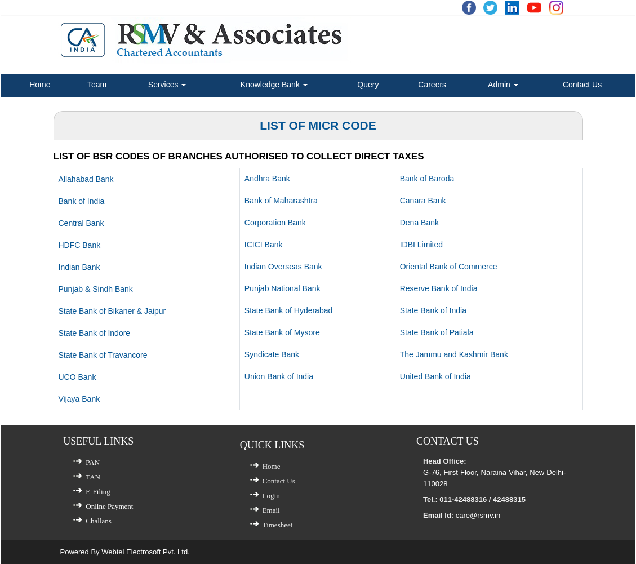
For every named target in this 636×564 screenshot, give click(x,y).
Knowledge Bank (274, 84)
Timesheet (278, 525)
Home (39, 84)
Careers (432, 84)
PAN (93, 462)
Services (167, 84)
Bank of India (82, 201)
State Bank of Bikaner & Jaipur (112, 311)
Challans (99, 521)
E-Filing (98, 491)
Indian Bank (79, 267)
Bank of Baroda (427, 178)
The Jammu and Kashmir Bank (454, 354)
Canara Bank (423, 200)
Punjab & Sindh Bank (96, 289)
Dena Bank (419, 222)
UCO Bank (77, 376)
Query (368, 84)
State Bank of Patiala (437, 332)
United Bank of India (435, 376)
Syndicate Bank (271, 354)
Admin (503, 84)
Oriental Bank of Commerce (448, 266)
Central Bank (81, 223)
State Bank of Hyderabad (288, 310)
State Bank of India (433, 310)
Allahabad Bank (86, 179)
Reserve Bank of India (439, 288)
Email (271, 510)
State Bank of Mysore (282, 332)
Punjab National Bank (282, 288)
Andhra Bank (267, 178)
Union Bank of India (278, 376)
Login (271, 495)
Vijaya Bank (79, 398)
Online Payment (109, 506)
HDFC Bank (80, 245)
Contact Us (582, 84)
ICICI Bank (263, 244)
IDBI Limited (421, 244)
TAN (93, 477)
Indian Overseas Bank (283, 266)
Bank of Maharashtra (281, 200)
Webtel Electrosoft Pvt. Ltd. (145, 552)
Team (96, 84)
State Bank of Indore (95, 332)
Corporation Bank (275, 222)
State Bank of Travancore (103, 354)
